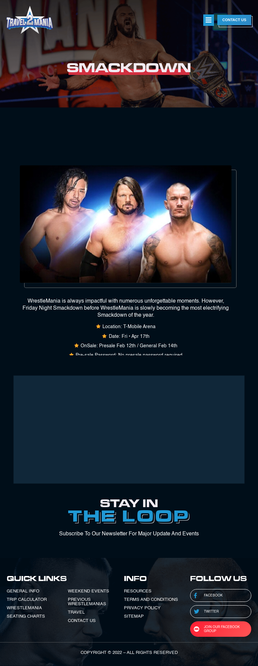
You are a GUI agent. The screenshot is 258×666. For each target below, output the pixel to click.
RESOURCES (138, 591)
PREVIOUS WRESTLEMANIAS (87, 601)
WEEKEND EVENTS (88, 591)
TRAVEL (76, 612)
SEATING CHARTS (26, 616)
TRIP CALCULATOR (27, 599)
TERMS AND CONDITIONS (151, 599)
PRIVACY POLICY (142, 608)
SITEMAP (134, 616)
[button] (208, 20)
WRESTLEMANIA (24, 608)
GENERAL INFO (23, 591)
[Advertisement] (129, 430)
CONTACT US (82, 621)
